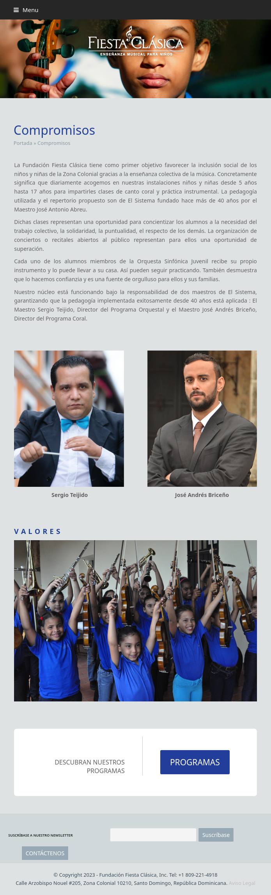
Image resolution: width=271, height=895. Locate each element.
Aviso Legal (242, 882)
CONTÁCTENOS (45, 853)
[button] (26, 10)
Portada (23, 142)
